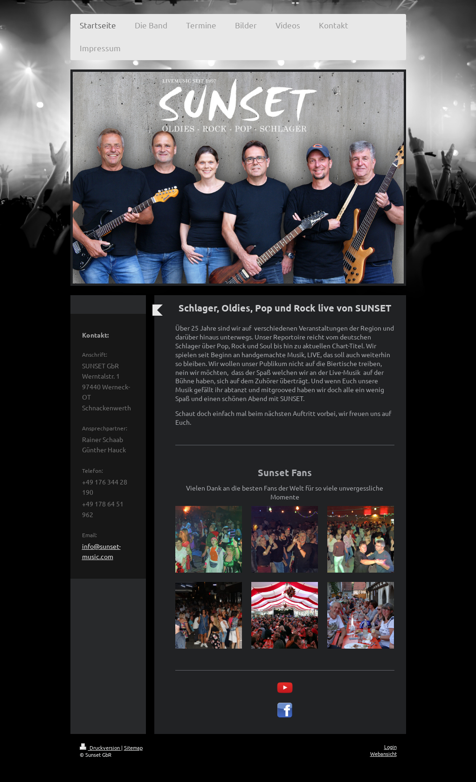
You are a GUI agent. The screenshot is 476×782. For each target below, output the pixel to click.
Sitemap (133, 747)
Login (390, 746)
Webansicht (383, 753)
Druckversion (100, 747)
